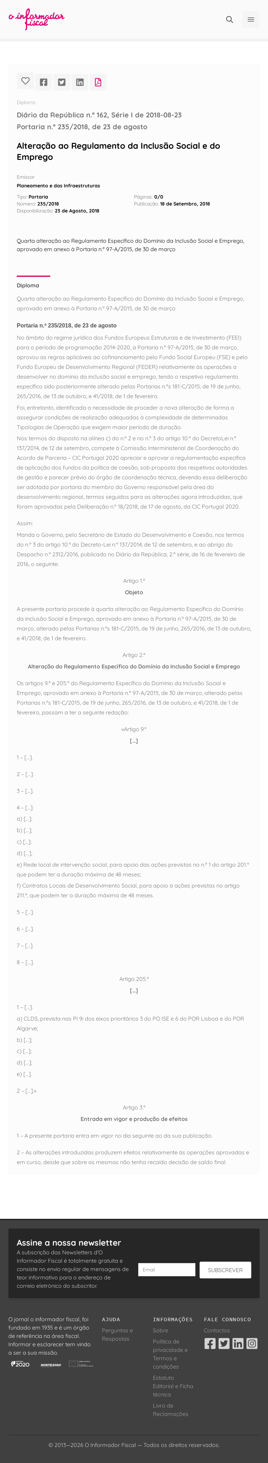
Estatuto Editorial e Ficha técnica (173, 1386)
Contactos (217, 1330)
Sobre (160, 1330)
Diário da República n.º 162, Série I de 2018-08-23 (99, 114)
